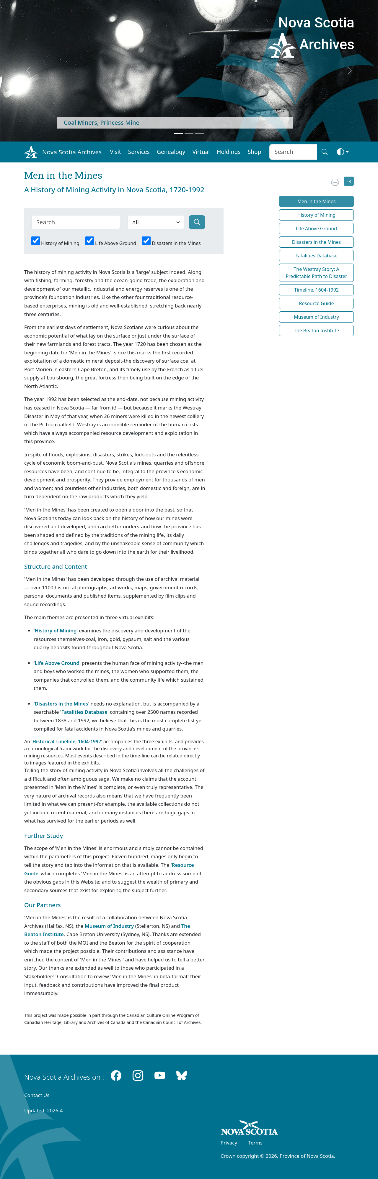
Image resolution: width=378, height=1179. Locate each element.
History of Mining (60, 243)
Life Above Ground (115, 243)
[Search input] (293, 152)
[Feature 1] (178, 133)
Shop (254, 152)
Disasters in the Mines (176, 243)
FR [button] (348, 181)
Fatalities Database (84, 711)
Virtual (201, 152)
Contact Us (36, 1095)
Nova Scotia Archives (72, 152)
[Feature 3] (199, 133)
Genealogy (171, 152)
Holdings (228, 152)
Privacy (229, 1142)
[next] (349, 71)
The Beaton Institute (316, 330)
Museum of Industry (109, 926)
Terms (255, 1142)
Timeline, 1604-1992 (316, 290)
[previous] (28, 71)
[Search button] (324, 152)
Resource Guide (316, 303)
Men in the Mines (316, 201)
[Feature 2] (189, 133)
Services (139, 152)
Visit (115, 152)
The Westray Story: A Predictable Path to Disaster (316, 272)
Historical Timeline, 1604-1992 (66, 741)
